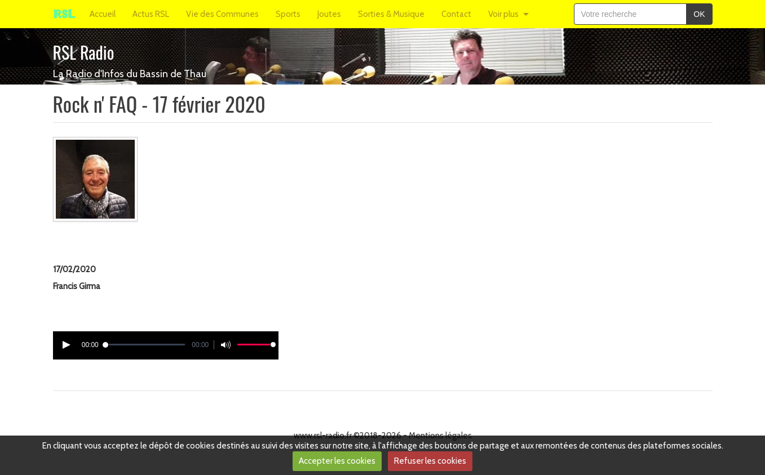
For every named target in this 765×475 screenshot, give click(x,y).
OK (699, 14)
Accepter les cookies (337, 461)
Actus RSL (150, 14)
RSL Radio (83, 52)
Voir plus (503, 14)
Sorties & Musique (391, 14)
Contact (456, 14)
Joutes (329, 14)
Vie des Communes (222, 14)
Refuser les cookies (430, 461)
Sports (288, 14)
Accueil (103, 14)
